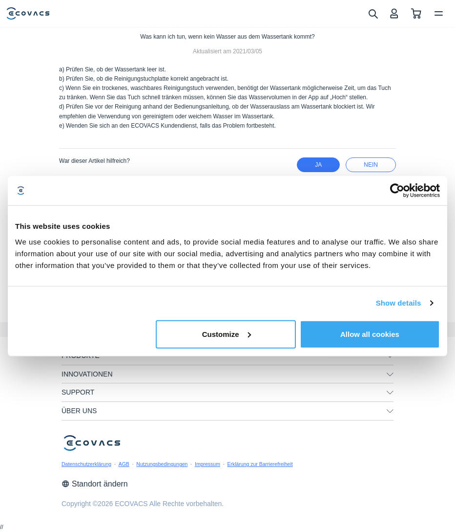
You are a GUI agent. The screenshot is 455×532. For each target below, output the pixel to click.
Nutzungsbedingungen (161, 464)
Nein (371, 164)
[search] (372, 13)
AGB (124, 464)
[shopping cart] (416, 13)
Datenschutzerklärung (86, 464)
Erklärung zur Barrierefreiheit (259, 464)
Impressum (207, 464)
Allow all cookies (369, 334)
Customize (226, 334)
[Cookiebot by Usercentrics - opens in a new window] (397, 190)
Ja (318, 164)
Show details (398, 303)
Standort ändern (95, 484)
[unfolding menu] (390, 374)
